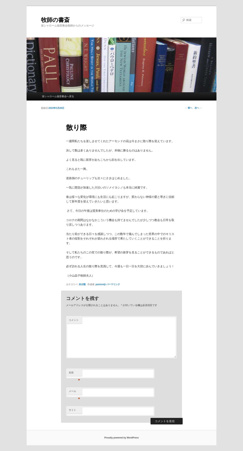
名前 (74, 373)
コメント (74, 320)
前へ (188, 108)
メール (74, 392)
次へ (198, 108)
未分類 (82, 284)
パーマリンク (113, 284)
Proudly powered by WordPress (121, 437)
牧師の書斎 (55, 20)
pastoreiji (100, 284)
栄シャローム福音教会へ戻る (58, 96)
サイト (72, 410)
